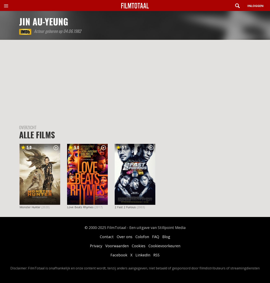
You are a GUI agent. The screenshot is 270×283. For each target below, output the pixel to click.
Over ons (124, 236)
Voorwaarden (117, 245)
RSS (156, 255)
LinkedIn (142, 255)
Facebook (118, 255)
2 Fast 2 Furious (125, 207)
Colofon (142, 236)
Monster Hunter (30, 207)
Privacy (96, 245)
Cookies (138, 245)
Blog (166, 236)
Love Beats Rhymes (80, 207)
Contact (107, 236)
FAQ (155, 236)
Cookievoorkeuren (164, 245)
